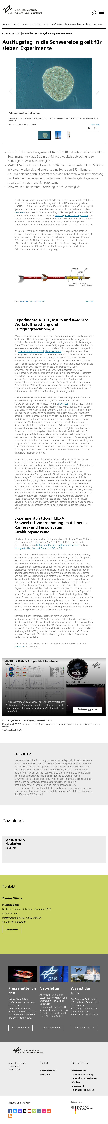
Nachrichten (30, 24)
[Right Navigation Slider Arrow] (96, 91)
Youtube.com (49, 701)
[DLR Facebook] (10, 1112)
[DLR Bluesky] (15, 1112)
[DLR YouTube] (29, 1112)
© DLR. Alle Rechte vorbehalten (32, 301)
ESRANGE (19, 212)
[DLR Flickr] (44, 1112)
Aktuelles (17, 24)
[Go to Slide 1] (44, 135)
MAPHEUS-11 (65, 403)
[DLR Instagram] (39, 1112)
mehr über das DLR (84, 1027)
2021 (40, 24)
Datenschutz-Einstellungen (25, 708)
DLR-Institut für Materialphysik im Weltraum (39, 351)
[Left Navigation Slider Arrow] (12, 91)
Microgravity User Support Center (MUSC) (35, 548)
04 (47, 24)
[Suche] (94, 12)
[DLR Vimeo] (34, 1112)
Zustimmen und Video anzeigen (87, 710)
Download (89, 301)
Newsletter (45, 1074)
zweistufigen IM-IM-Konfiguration (71, 215)
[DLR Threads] (24, 1112)
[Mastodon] (20, 1112)
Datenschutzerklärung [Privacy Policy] (82, 1074)
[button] (54, 94)
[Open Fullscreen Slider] (95, 128)
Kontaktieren (11, 929)
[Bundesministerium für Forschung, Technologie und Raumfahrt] (83, 1116)
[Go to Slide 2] (58, 135)
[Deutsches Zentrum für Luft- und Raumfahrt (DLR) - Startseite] (23, 11)
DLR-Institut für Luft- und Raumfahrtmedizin (57, 545)
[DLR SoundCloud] (49, 1112)
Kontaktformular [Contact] (48, 1070)
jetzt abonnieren (20, 1027)
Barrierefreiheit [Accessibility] (79, 1070)
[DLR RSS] (10, 1116)
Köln (60, 548)
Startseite (6, 24)
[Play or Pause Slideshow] (89, 128)
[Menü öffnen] (101, 11)
